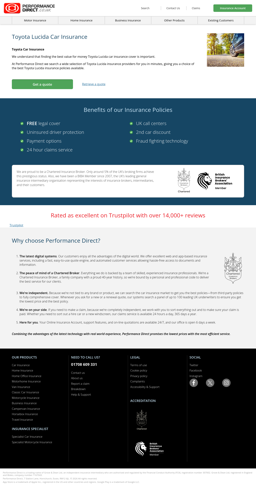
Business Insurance (128, 20)
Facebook (196, 370)
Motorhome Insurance (26, 381)
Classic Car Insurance (25, 392)
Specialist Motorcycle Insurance (32, 442)
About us (77, 378)
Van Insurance (21, 387)
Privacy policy (138, 376)
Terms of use (138, 365)
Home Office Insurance (26, 376)
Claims (196, 8)
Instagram (196, 376)
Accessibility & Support (145, 387)
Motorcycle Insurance (26, 398)
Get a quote (42, 84)
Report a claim (80, 383)
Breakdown (78, 389)
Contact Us (173, 8)
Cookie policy (138, 370)
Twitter (194, 365)
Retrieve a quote (93, 84)
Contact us (78, 373)
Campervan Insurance (26, 409)
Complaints (137, 381)
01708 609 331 (84, 364)
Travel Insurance (22, 419)
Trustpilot (16, 225)
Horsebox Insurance (25, 414)
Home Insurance (22, 370)
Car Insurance (21, 365)
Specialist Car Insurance (27, 436)
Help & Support (81, 394)
